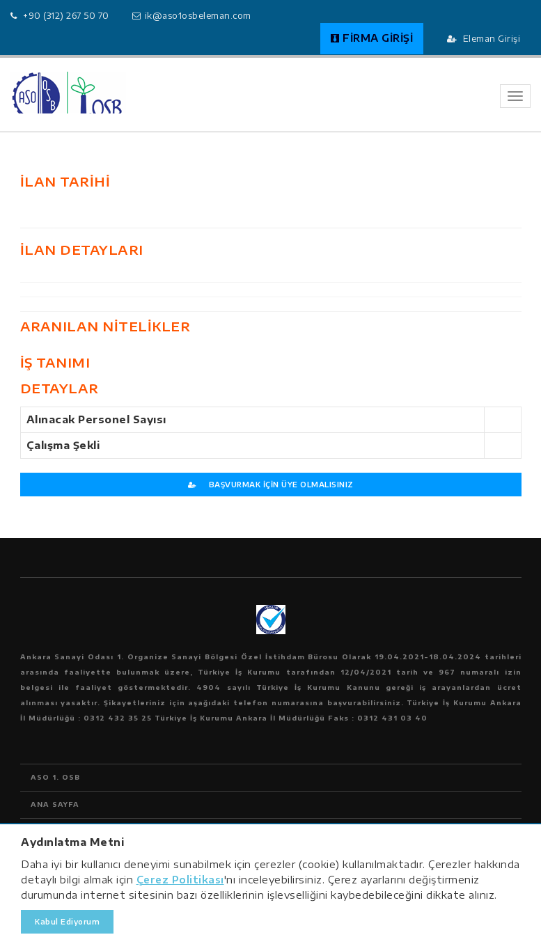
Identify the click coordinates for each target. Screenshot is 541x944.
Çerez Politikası (180, 880)
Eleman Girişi (484, 38)
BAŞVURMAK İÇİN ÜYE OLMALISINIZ (271, 484)
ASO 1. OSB (55, 777)
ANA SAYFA (55, 804)
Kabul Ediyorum (67, 922)
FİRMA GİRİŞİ (372, 38)
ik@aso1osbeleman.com (198, 15)
